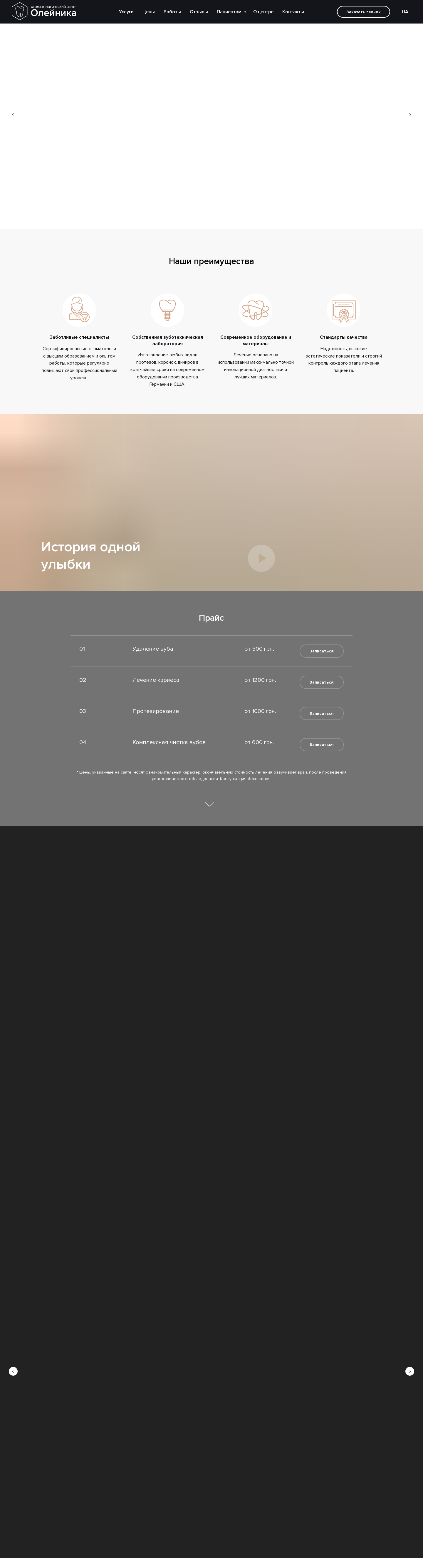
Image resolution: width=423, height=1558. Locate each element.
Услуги (126, 12)
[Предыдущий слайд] (13, 114)
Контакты (293, 12)
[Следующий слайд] (409, 114)
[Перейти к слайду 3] (214, 220)
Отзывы (199, 12)
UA (405, 12)
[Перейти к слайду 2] (208, 220)
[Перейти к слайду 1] (202, 220)
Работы (172, 12)
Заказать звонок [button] (363, 11)
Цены (148, 12)
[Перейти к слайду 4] (220, 220)
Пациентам (230, 12)
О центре (263, 12)
